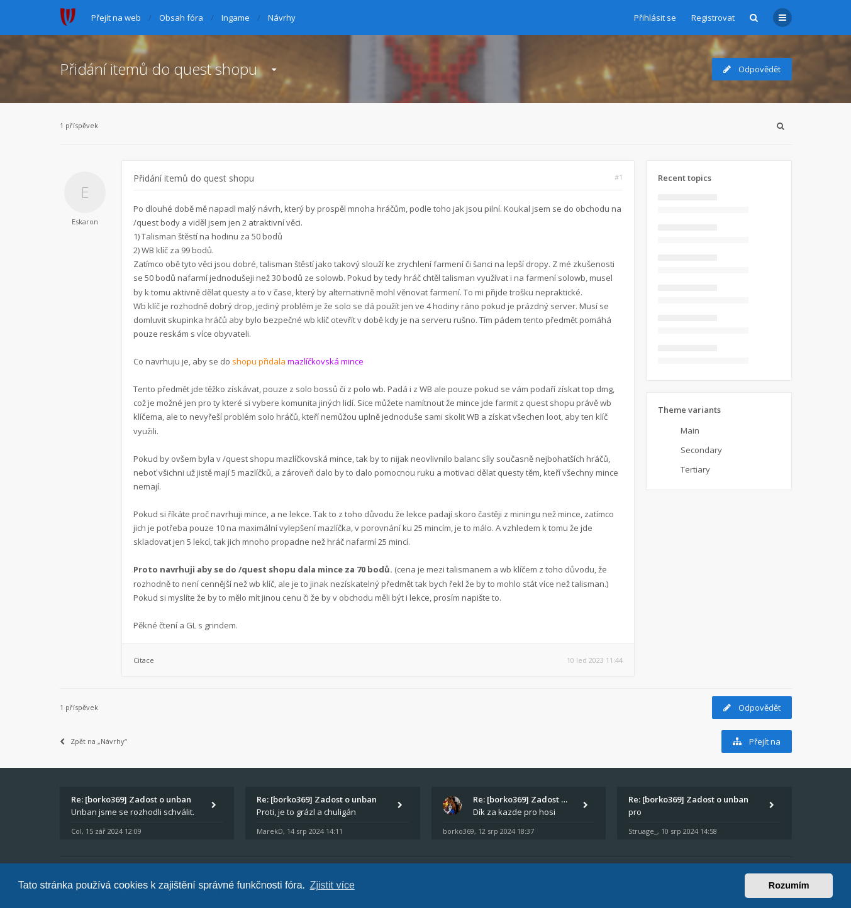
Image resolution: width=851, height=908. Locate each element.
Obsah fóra (181, 17)
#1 (619, 177)
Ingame (235, 17)
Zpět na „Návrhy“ (93, 741)
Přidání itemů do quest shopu (158, 68)
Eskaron (85, 221)
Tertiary (695, 469)
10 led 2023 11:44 (595, 660)
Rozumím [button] (789, 885)
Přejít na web (116, 17)
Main (690, 430)
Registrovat (713, 17)
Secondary (701, 450)
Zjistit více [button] (332, 885)
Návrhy (282, 17)
